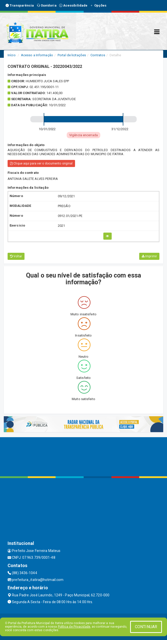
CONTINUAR (146, 626)
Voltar (16, 256)
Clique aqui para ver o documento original (41, 163)
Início (12, 55)
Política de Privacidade (74, 626)
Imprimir (149, 256)
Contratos (97, 55)
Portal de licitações (72, 55)
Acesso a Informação (37, 55)
